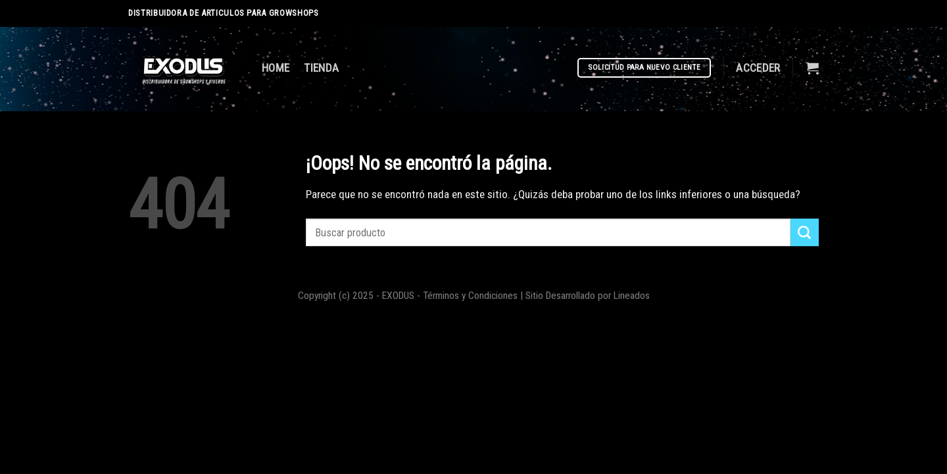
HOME (275, 67)
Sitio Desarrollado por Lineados (587, 296)
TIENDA (321, 67)
